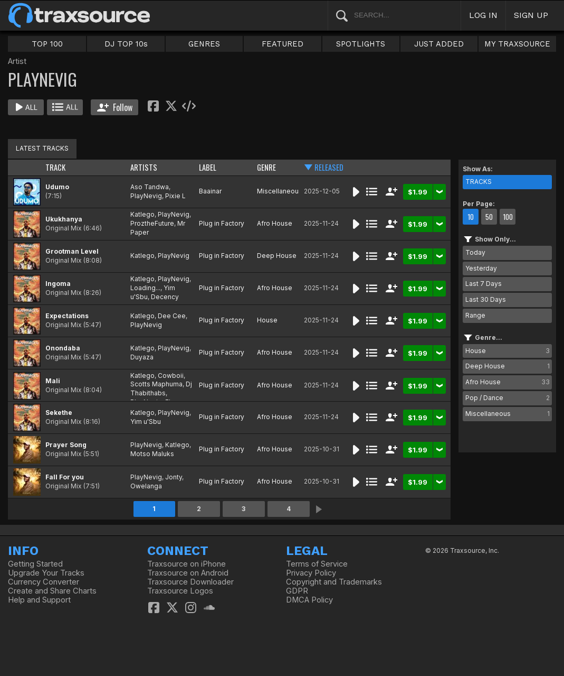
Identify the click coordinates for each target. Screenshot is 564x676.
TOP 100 (47, 44)
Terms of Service (317, 564)
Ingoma (58, 284)
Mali (52, 381)
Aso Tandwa (149, 187)
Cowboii (171, 375)
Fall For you (64, 477)
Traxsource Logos (180, 591)
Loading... (145, 288)
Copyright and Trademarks (334, 582)
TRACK (55, 167)
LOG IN (483, 15)
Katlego (142, 214)
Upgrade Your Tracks (46, 573)
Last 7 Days (483, 284)
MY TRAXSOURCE (517, 44)
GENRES (204, 44)
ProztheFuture (152, 223)
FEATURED (282, 44)
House (267, 320)
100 (508, 216)
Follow (114, 107)
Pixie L (175, 196)
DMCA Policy (309, 600)
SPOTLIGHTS (360, 44)
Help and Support (39, 600)
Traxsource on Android (187, 573)
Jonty (173, 477)
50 (489, 216)
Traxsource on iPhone (186, 564)
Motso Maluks (152, 454)
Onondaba (62, 348)
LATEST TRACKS (42, 148)
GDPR (297, 591)
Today (475, 252)
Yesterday (481, 268)
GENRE (266, 167)
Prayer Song (66, 445)
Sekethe (58, 412)
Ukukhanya (63, 219)
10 (470, 216)
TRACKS (478, 182)
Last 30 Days (485, 299)
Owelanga (146, 486)
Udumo (57, 187)
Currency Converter (43, 582)
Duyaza (142, 357)
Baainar (210, 191)
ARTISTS (143, 167)
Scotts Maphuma (156, 384)
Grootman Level (72, 251)
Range (475, 315)
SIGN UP (531, 15)
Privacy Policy (311, 573)
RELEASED (328, 167)
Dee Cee (172, 316)
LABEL (207, 167)
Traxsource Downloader (190, 582)
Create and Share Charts (52, 591)
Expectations (67, 316)
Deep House (277, 256)
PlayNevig (146, 196)
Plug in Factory (221, 223)
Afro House (274, 223)
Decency (165, 297)
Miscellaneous (279, 191)
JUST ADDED (439, 44)
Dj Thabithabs (161, 388)
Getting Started (35, 564)
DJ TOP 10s (126, 44)
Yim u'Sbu (145, 421)
